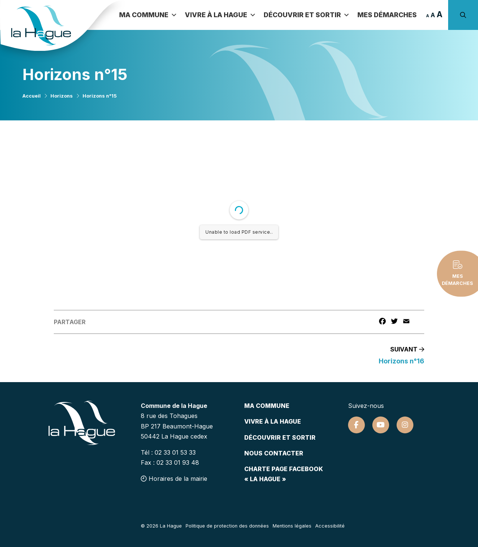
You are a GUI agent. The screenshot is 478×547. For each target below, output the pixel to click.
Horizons (61, 96)
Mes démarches (387, 15)
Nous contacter (273, 453)
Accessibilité (330, 526)
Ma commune (148, 15)
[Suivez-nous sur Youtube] (380, 425)
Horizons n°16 (401, 361)
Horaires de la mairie (174, 478)
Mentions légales (292, 526)
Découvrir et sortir (307, 15)
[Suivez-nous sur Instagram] (405, 425)
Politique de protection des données (227, 526)
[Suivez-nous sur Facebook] (356, 425)
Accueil (31, 96)
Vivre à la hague (272, 421)
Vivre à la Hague (220, 15)
